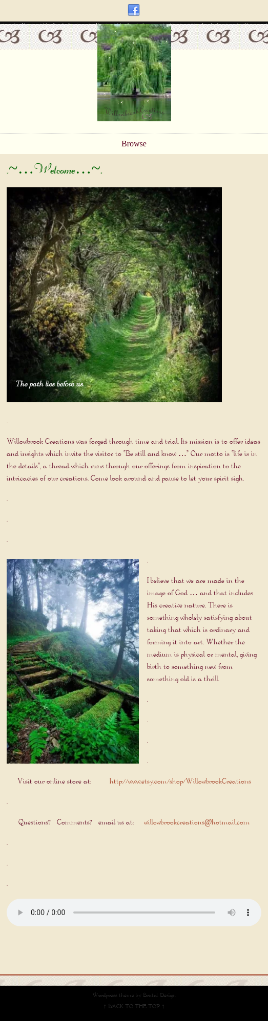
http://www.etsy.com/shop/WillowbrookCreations (180, 782)
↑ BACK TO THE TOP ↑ (134, 1007)
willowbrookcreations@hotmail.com (197, 823)
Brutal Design (159, 995)
